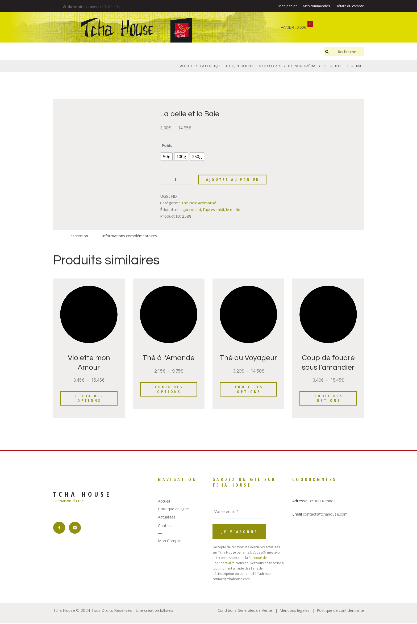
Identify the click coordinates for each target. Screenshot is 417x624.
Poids (167, 145)
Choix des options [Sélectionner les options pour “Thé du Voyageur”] (249, 399)
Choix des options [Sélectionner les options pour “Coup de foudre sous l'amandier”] (328, 399)
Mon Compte (170, 541)
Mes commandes (316, 6)
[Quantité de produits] (176, 180)
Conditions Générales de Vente (240, 611)
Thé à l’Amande (169, 358)
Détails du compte (349, 6)
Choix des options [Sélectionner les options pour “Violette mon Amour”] (89, 399)
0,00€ (301, 27)
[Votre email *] (239, 513)
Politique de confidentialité (339, 611)
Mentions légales (292, 611)
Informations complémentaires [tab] (131, 236)
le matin (234, 210)
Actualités (167, 518)
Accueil (164, 502)
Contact (165, 526)
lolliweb (167, 611)
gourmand (191, 210)
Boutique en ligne (174, 509)
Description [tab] (78, 236)
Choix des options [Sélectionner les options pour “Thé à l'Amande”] (169, 390)
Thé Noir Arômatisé (199, 203)
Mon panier (287, 6)
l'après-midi (213, 210)
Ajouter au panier (233, 180)
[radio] (166, 157)
